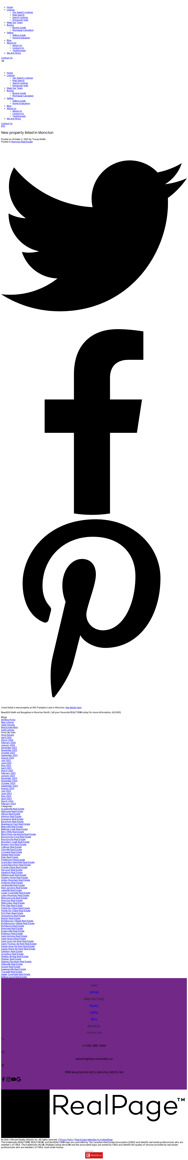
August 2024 (7, 788)
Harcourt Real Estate (11, 870)
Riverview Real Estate (12, 928)
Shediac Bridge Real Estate (14, 956)
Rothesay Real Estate (12, 933)
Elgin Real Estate (9, 857)
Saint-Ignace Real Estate (13, 938)
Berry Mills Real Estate (12, 831)
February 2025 (8, 773)
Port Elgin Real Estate (12, 913)
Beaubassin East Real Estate (15, 824)
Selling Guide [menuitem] (19, 35)
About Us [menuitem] (11, 43)
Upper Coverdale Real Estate (15, 974)
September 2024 (9, 786)
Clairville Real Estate (11, 849)
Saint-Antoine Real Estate (14, 936)
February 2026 (8, 742)
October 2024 (8, 783)
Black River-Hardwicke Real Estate (18, 834)
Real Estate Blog (9, 727)
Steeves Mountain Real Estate (16, 961)
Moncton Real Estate (22, 141)
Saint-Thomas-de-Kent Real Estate (18, 943)
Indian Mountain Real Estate (15, 880)
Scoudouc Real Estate (12, 954)
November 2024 (9, 781)
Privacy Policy (66, 1139)
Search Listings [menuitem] (20, 17)
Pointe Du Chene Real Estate (15, 908)
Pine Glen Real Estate (11, 905)
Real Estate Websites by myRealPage (94, 1139)
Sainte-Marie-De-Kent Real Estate (18, 949)
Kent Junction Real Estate (14, 887)
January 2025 (8, 775)
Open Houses (8, 724)
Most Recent (7, 735)
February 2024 (8, 803)
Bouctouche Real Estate (13, 839)
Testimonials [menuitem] (19, 50)
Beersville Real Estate (12, 826)
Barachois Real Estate (12, 821)
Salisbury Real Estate (11, 951)
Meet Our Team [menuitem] (15, 22)
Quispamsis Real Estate (13, 915)
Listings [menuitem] (11, 9)
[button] (7, 58)
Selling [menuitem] (10, 32)
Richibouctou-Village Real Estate (18, 923)
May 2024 (6, 796)
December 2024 (9, 778)
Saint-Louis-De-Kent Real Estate (17, 941)
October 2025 (8, 753)
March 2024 (7, 801)
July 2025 (6, 760)
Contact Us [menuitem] (18, 48)
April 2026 (6, 737)
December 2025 (9, 747)
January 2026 (8, 745)
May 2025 (6, 765)
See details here (73, 707)
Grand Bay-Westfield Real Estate (18, 862)
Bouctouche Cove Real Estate (16, 837)
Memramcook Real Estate (14, 898)
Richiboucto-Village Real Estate (17, 921)
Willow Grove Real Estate (14, 977)
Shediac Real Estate (11, 959)
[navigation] (94, 94)
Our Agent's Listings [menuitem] (22, 12)
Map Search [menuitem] (18, 15)
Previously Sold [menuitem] (20, 20)
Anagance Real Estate (12, 819)
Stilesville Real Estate (12, 964)
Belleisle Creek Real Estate (14, 829)
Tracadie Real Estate (11, 971)
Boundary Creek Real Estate (15, 842)
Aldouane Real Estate (12, 811)
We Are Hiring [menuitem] (14, 53)
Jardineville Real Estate (13, 885)
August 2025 (7, 758)
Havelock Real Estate (11, 872)
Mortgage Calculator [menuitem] (23, 30)
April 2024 (6, 798)
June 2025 (6, 763)
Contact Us (7, 58)
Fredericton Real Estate (13, 859)
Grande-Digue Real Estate (14, 867)
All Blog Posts (8, 719)
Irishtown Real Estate (12, 882)
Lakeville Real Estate (11, 890)
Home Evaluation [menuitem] (21, 37)
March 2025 (7, 770)
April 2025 (6, 768)
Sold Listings (7, 730)
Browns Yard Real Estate (13, 844)
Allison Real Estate (10, 814)
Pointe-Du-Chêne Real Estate (15, 910)
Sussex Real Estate (10, 966)
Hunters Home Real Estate (14, 877)
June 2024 (6, 793)
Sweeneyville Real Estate (13, 969)
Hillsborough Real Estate (13, 875)
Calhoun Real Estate (11, 847)
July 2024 (6, 791)
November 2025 (9, 750)
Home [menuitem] (10, 7)
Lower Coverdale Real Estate (15, 893)
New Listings (7, 722)
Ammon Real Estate (11, 816)
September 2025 (9, 755)
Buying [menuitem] (10, 25)
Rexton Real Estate (10, 918)
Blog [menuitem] (9, 40)
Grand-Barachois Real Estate (16, 865)
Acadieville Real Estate (12, 809)
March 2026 (7, 740)
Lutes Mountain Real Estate (15, 895)
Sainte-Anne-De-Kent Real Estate (18, 946)
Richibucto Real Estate (12, 926)
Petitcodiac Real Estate (13, 903)
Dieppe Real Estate (10, 854)
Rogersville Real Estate (12, 931)
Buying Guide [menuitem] (19, 27)
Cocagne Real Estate (11, 852)
